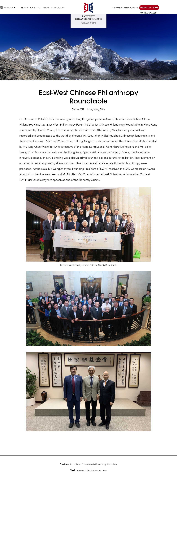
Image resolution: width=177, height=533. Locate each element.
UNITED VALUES (148, 13)
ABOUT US (35, 8)
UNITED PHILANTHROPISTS (124, 8)
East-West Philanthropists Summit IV (91, 470)
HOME (24, 8)
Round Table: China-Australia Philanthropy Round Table (93, 464)
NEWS (46, 8)
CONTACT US (58, 8)
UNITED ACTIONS (149, 8)
